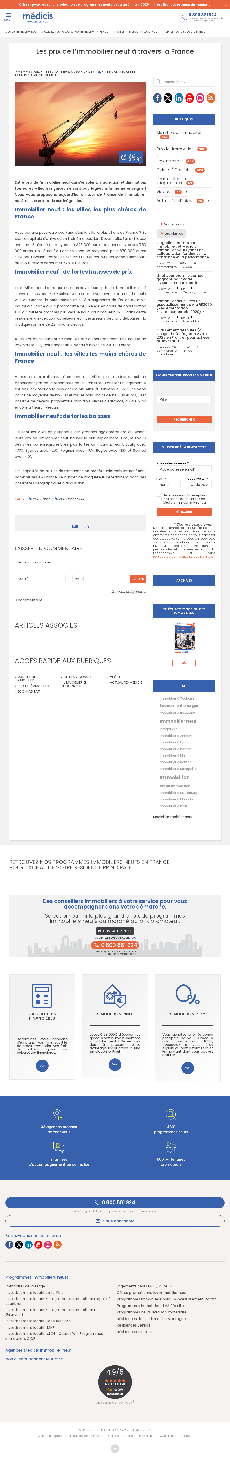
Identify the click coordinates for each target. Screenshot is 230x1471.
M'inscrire (184, 511)
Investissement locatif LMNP (30, 1327)
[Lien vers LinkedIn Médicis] (179, 98)
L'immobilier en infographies (175, 181)
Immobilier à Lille (173, 755)
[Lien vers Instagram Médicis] (200, 98)
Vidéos (169, 191)
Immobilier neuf (71, 498)
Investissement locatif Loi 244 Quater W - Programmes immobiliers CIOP (54, 1336)
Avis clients (167, 1436)
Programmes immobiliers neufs (37, 1277)
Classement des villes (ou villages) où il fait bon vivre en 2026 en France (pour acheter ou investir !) (184, 336)
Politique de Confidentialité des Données (183, 556)
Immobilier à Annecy (176, 735)
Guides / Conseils (181, 170)
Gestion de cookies (121, 1436)
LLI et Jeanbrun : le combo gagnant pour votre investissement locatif (180, 279)
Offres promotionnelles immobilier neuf (151, 1292)
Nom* (160, 478)
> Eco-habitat (27, 691)
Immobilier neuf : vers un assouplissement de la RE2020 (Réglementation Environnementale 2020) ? (184, 306)
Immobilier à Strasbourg (178, 793)
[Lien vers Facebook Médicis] (157, 98)
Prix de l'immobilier (121, 72)
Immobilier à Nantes (175, 762)
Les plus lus (171, 233)
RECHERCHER (184, 419)
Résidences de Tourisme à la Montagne (151, 1318)
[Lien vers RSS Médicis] (211, 98)
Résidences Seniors (133, 1325)
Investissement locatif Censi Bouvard (38, 1321)
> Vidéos (114, 676)
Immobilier (41, 498)
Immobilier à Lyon (173, 742)
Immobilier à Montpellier (178, 769)
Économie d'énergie (179, 705)
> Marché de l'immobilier (25, 678)
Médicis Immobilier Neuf (172, 816)
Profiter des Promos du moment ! (184, 4)
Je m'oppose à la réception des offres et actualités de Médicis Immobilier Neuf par (182, 498)
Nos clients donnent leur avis (34, 1359)
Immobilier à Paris (173, 806)
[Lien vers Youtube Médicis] (189, 98)
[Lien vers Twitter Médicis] (168, 98)
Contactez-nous (115, 931)
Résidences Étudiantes (136, 1331)
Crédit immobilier (175, 786)
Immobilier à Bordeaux (177, 713)
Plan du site (147, 1436)
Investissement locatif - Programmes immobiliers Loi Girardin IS (51, 1312)
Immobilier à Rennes (176, 749)
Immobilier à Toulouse (177, 698)
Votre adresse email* (172, 463)
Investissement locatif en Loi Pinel (34, 1292)
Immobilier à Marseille (177, 799)
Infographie (169, 729)
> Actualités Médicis (124, 682)
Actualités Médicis (180, 200)
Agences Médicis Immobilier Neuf (38, 1350)
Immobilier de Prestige (25, 1286)
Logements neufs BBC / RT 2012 (144, 1286)
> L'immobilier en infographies (74, 684)
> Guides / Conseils (77, 676)
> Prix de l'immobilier (32, 685)
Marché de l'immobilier (179, 134)
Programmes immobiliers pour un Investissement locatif (166, 1299)
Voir (42, 1065)
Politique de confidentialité (85, 1436)
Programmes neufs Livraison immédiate (152, 1312)
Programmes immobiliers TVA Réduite (150, 1305)
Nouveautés (172, 224)
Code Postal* (197, 478)
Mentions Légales (50, 1436)
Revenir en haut (115, 1448)
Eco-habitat (176, 161)
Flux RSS (186, 1436)
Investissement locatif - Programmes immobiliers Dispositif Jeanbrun (57, 1301)
